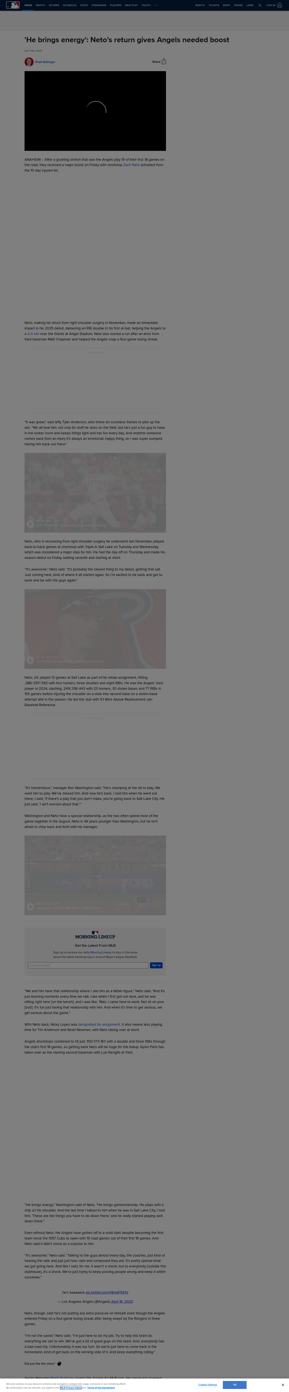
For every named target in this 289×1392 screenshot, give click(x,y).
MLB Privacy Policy (70, 1387)
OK (235, 1384)
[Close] (283, 1385)
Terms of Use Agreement (101, 1387)
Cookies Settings (207, 1384)
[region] (144, 1385)
